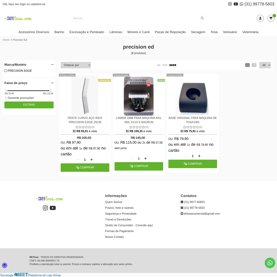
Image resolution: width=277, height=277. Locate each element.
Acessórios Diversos (34, 32)
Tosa (214, 32)
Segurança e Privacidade (121, 213)
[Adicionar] (91, 160)
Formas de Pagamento (119, 231)
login (23, 4)
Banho (59, 32)
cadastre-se (38, 4)
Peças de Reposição (170, 32)
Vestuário (230, 32)
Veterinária (250, 32)
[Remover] (78, 160)
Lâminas (115, 32)
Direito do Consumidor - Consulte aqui (129, 225)
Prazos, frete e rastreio (119, 207)
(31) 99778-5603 (257, 4)
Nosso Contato (114, 236)
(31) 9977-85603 (193, 202)
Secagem (198, 32)
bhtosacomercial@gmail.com (200, 213)
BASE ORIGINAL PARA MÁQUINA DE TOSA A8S (193, 120)
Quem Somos (113, 202)
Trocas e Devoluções (118, 219)
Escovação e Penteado (86, 32)
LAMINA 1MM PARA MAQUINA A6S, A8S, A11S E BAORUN (139, 120)
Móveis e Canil (138, 32)
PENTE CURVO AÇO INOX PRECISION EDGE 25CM (85, 120)
